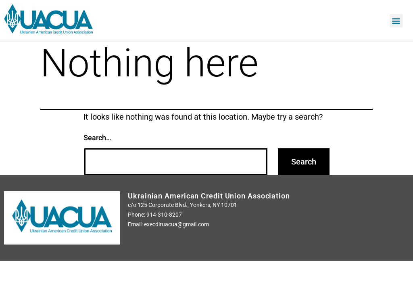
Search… (97, 137)
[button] (396, 20)
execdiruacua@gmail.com (176, 224)
